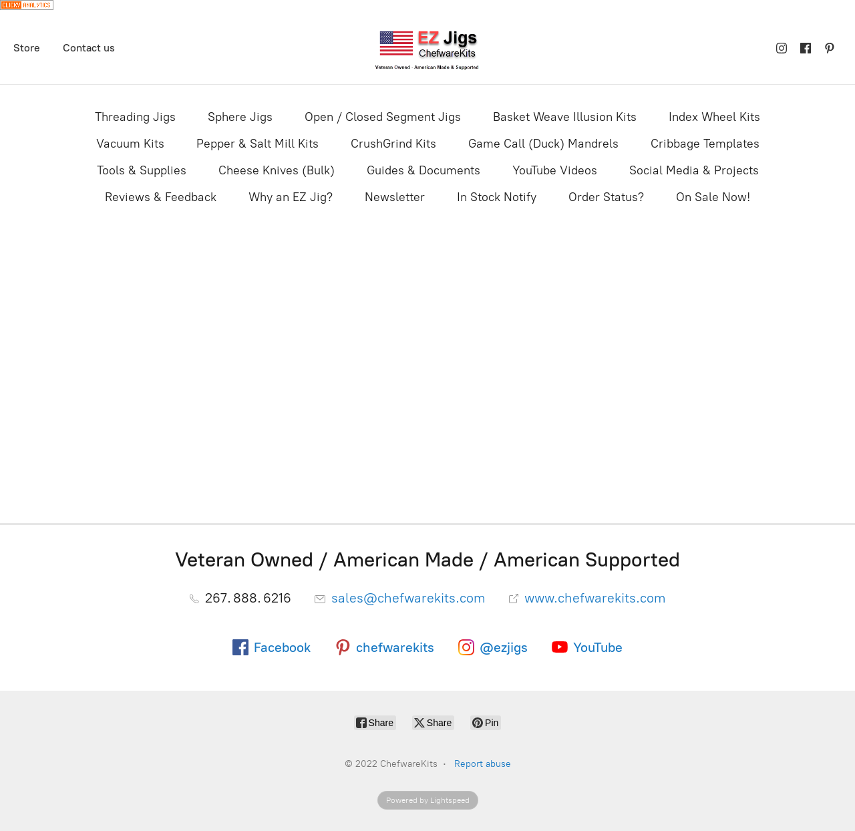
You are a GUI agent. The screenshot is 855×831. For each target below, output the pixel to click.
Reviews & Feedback (160, 197)
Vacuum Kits (130, 143)
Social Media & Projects (694, 170)
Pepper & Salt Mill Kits (257, 143)
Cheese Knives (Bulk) (276, 170)
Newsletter (395, 197)
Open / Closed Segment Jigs (383, 117)
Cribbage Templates (705, 143)
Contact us (89, 47)
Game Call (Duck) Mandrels (543, 143)
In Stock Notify (496, 197)
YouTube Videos (554, 170)
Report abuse (482, 764)
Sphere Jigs (240, 117)
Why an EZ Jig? (290, 197)
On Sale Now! (713, 197)
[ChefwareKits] (427, 48)
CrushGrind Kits (393, 143)
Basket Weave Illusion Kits (565, 117)
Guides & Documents (423, 170)
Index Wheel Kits (714, 117)
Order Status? (606, 197)
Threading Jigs (135, 117)
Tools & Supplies (141, 170)
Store (26, 47)
